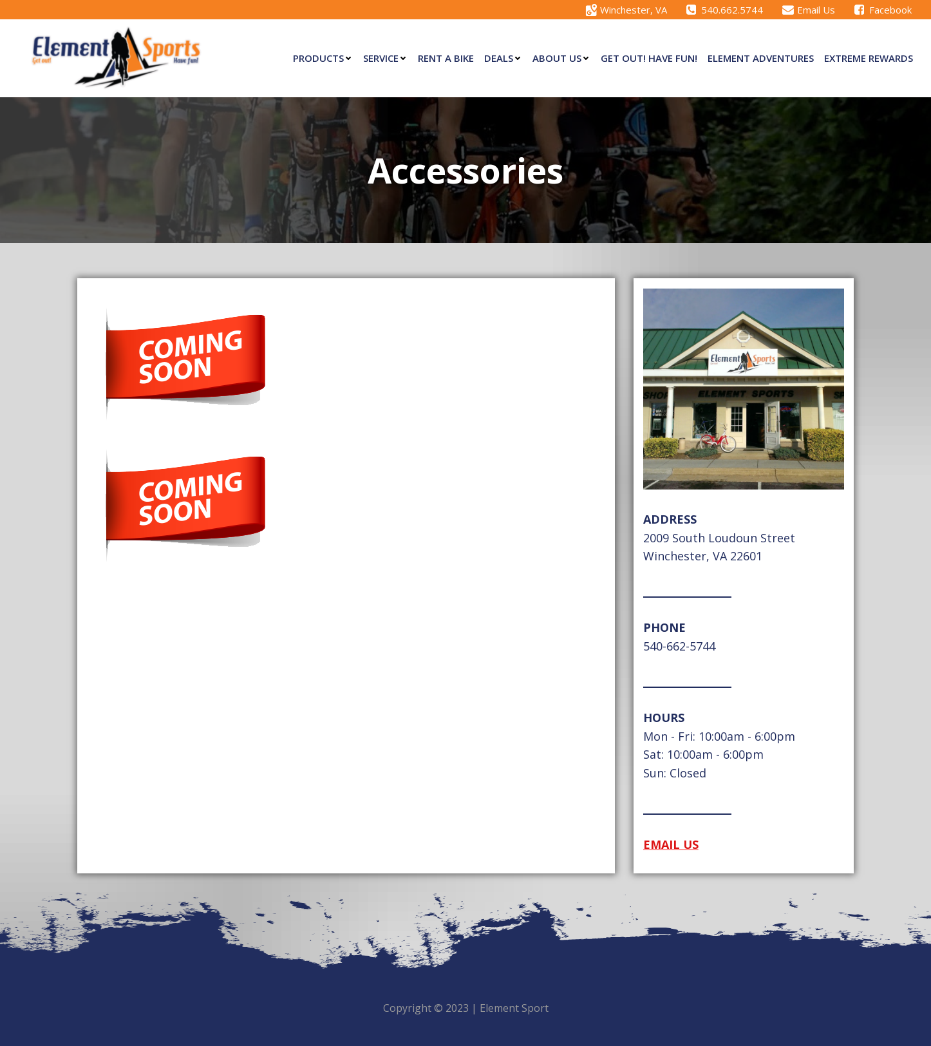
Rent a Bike (446, 58)
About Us (561, 58)
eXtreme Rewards (868, 58)
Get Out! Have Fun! (649, 58)
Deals (503, 58)
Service (385, 58)
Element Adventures (761, 58)
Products (323, 58)
